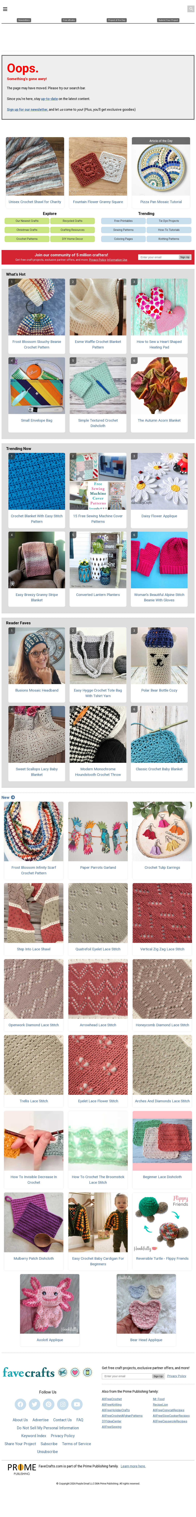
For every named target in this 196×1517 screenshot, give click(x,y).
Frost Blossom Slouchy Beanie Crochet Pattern (36, 342)
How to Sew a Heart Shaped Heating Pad (159, 342)
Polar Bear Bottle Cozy (159, 688)
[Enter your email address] (127, 1374)
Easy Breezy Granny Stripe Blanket (37, 595)
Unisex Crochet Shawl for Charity (35, 199)
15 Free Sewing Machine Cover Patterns (98, 516)
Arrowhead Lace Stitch (98, 1022)
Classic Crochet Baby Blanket (159, 766)
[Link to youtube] (77, 1402)
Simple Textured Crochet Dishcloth (98, 421)
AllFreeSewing (111, 1424)
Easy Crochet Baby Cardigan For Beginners (98, 1259)
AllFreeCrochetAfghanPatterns (122, 1413)
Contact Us (62, 1417)
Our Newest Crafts (27, 218)
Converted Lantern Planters (98, 592)
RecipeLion (160, 1402)
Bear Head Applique (146, 1337)
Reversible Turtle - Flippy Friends (162, 1256)
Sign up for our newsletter (27, 107)
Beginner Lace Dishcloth (162, 1174)
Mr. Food (159, 1396)
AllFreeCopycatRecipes (168, 1408)
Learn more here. (133, 1464)
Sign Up (184, 254)
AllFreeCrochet (112, 1396)
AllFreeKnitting (112, 1402)
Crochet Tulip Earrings (162, 865)
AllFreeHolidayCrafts (116, 1408)
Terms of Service (76, 1441)
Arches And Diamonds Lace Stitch (162, 1098)
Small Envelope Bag (36, 418)
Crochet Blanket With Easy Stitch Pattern (37, 516)
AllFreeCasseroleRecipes (170, 1419)
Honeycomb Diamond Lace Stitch (162, 1022)
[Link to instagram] (63, 1402)
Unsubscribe (47, 1449)
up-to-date (49, 96)
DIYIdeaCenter (111, 1419)
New (8, 795)
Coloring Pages (123, 236)
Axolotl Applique (50, 1337)
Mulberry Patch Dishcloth (34, 1256)
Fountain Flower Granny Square (98, 199)
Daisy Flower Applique (159, 513)
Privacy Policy (97, 257)
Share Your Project (20, 1441)
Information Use (117, 257)
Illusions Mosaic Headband (36, 688)
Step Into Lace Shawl (33, 946)
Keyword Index (33, 1433)
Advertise (40, 1417)
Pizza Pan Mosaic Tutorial (161, 199)
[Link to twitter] (34, 1402)
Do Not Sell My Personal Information (48, 1425)
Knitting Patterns (169, 236)
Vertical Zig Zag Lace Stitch (162, 946)
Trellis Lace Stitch (34, 1098)
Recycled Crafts (72, 218)
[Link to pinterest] (48, 1402)
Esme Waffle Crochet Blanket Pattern (98, 342)
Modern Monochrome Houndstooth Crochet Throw (98, 769)
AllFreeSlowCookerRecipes (171, 1413)
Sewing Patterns (123, 227)
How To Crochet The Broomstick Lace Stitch (98, 1177)
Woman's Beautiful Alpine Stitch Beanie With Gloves (159, 595)
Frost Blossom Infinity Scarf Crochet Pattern (33, 868)
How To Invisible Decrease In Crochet (33, 1177)
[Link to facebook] (20, 1402)
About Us (20, 1417)
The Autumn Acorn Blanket (159, 418)
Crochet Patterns (27, 236)
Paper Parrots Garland (98, 865)
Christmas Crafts (27, 227)
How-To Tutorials (169, 227)
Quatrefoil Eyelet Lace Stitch (98, 946)
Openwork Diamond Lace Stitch (34, 1022)
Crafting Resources (73, 227)
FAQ (79, 1417)
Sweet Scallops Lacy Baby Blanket (37, 769)
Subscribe (49, 1441)
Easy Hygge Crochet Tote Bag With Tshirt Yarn (98, 691)
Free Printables (123, 218)
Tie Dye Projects (169, 218)
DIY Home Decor (72, 236)
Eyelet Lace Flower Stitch (98, 1098)
